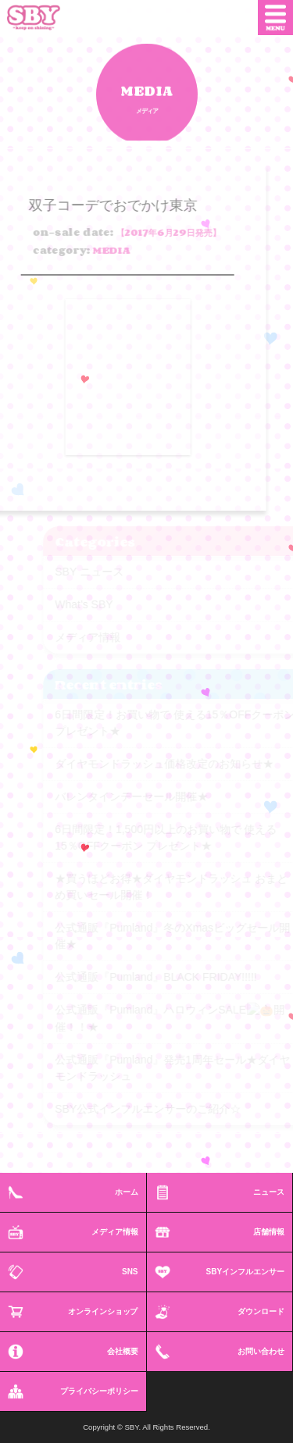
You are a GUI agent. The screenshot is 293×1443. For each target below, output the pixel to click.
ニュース (268, 1192)
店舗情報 (268, 1231)
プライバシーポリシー (99, 1391)
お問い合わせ (261, 1351)
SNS (130, 1271)
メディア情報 (114, 1231)
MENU (275, 17)
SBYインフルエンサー (245, 1271)
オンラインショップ (103, 1311)
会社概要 (122, 1351)
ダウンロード (261, 1311)
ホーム (126, 1192)
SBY (45, 17)
